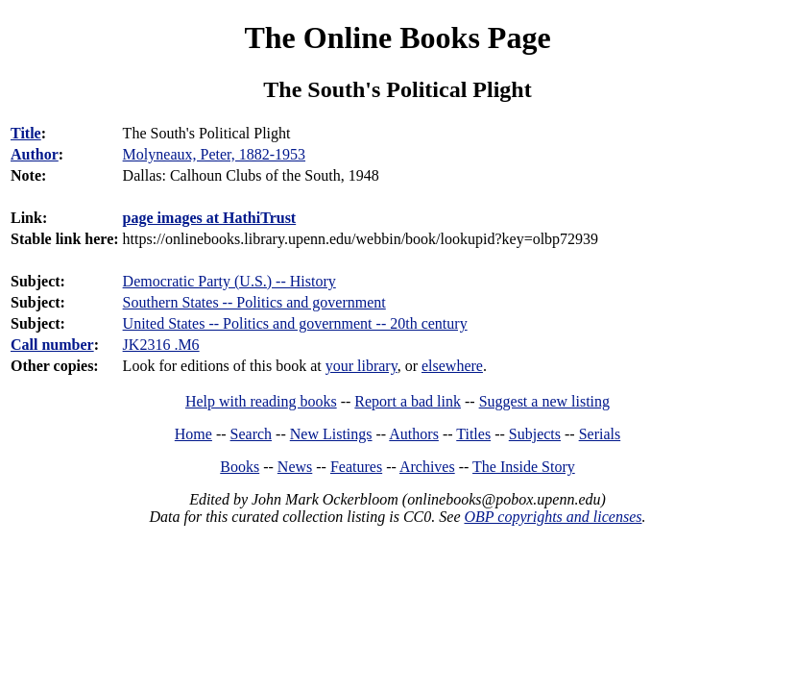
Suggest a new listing (544, 401)
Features (356, 466)
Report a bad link (407, 401)
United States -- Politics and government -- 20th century (295, 323)
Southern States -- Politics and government (254, 302)
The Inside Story (523, 466)
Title (26, 133)
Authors (414, 434)
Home (193, 434)
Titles (473, 434)
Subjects (535, 434)
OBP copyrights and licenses (552, 516)
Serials (600, 434)
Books (239, 466)
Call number (52, 344)
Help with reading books (261, 401)
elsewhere (452, 366)
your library (361, 366)
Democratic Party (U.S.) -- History (229, 281)
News (294, 466)
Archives (427, 466)
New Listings (331, 434)
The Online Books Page (397, 37)
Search (251, 434)
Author (35, 154)
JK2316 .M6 (161, 344)
